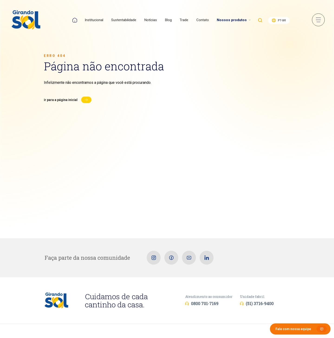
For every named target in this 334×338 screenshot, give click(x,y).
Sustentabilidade (123, 20)
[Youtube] (189, 258)
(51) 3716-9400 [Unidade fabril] (260, 303)
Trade (184, 20)
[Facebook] (171, 258)
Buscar (260, 20)
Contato (202, 20)
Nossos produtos (232, 20)
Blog (168, 20)
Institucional (94, 20)
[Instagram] (154, 258)
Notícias (150, 20)
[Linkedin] (207, 258)
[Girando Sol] (26, 20)
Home (75, 20)
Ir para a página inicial (61, 100)
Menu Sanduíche (318, 20)
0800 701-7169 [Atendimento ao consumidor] (204, 303)
